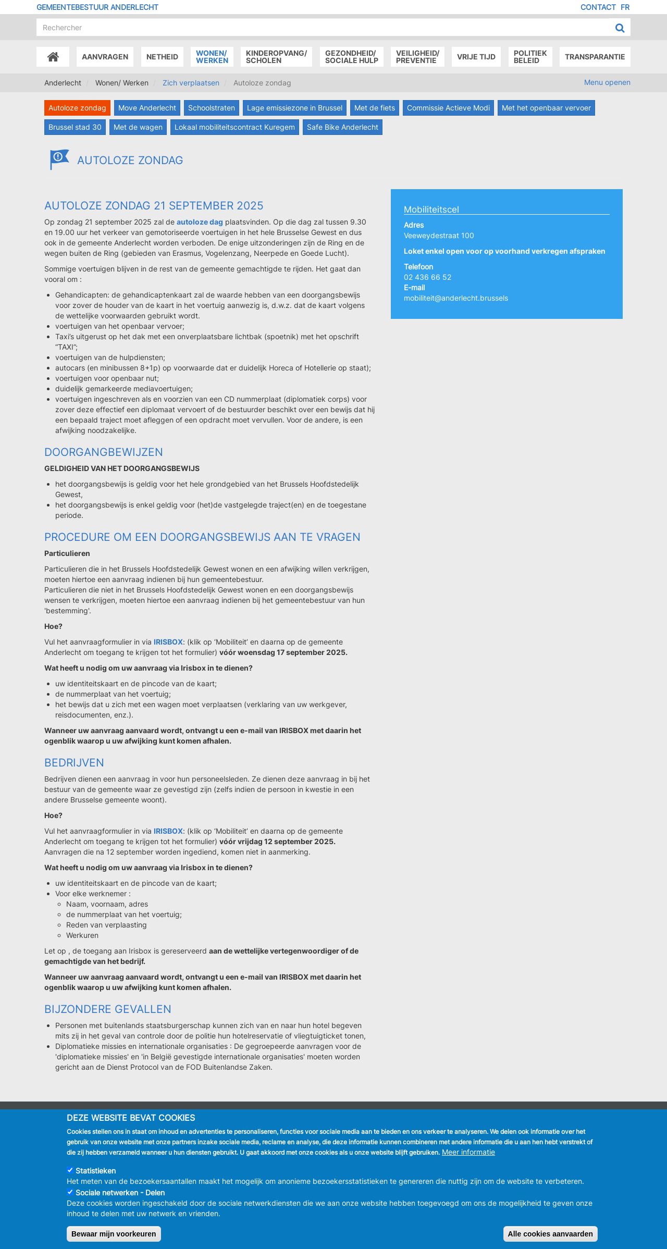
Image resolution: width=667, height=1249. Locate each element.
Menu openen (607, 82)
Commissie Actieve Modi (448, 107)
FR (625, 7)
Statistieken (96, 1181)
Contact (598, 7)
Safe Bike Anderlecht (342, 126)
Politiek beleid (530, 56)
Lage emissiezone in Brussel (294, 107)
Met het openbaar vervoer (546, 107)
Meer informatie (468, 1162)
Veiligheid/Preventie (417, 56)
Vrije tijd (476, 56)
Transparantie (595, 56)
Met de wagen (138, 126)
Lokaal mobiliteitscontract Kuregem (235, 126)
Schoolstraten (211, 107)
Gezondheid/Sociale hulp (351, 56)
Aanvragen (105, 56)
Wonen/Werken (212, 56)
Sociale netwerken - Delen (120, 1203)
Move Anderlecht (147, 107)
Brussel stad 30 (75, 126)
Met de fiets (374, 107)
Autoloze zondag (77, 107)
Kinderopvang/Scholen (276, 56)
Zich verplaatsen (191, 82)
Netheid (162, 56)
